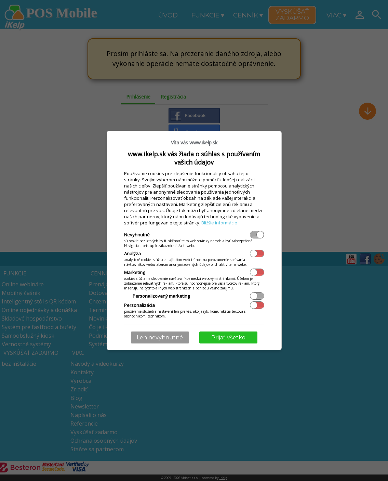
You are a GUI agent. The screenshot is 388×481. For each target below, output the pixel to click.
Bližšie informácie (219, 223)
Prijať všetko (228, 337)
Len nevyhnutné (160, 337)
